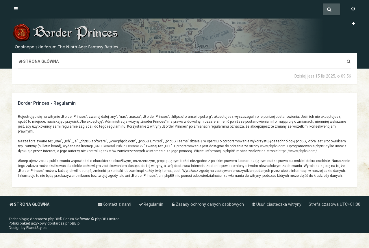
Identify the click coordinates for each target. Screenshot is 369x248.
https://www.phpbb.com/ (298, 151)
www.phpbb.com (272, 146)
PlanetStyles (36, 227)
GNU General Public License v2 (119, 146)
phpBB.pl (73, 223)
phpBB (53, 219)
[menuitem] (353, 9)
